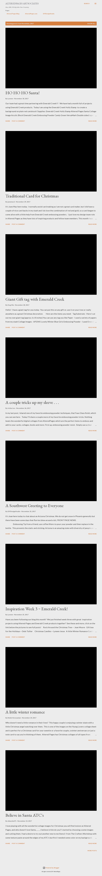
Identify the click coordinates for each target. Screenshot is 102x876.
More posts (92, 850)
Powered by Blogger (51, 868)
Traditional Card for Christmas (32, 196)
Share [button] (7, 121)
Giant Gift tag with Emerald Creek (34, 299)
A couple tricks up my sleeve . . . (32, 402)
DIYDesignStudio (47, 13)
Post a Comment (18, 121)
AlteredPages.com (30, 13)
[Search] (87, 3)
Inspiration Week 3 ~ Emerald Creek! (36, 609)
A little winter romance (25, 712)
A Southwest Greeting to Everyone (34, 505)
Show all (91, 23)
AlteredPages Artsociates (22, 3)
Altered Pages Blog (11, 13)
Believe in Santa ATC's (24, 815)
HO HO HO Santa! (22, 93)
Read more (92, 121)
